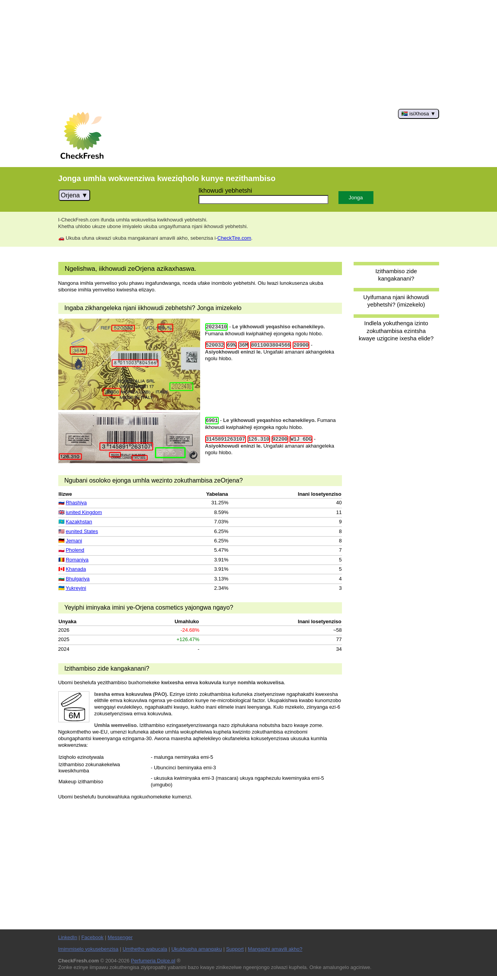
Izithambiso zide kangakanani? (396, 275)
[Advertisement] (249, 54)
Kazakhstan (79, 522)
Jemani (74, 541)
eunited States (82, 531)
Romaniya (77, 560)
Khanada (76, 569)
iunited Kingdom (84, 512)
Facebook (92, 937)
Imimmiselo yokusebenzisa (88, 949)
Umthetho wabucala (144, 949)
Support (235, 949)
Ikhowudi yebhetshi (225, 190)
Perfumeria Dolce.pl (153, 961)
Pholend (75, 550)
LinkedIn (67, 937)
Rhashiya (76, 502)
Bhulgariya (77, 579)
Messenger (120, 937)
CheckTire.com (234, 238)
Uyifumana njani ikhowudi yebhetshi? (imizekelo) (396, 301)
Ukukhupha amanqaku (196, 949)
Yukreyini (76, 588)
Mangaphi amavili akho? (275, 949)
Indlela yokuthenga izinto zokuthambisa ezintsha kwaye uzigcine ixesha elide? (396, 331)
